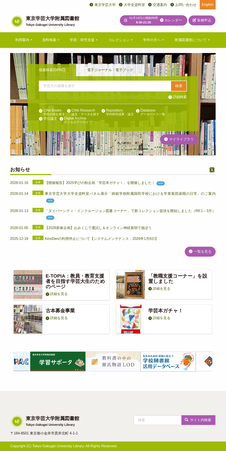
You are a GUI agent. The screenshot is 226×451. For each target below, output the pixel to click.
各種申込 (202, 20)
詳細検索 (180, 97)
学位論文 (50, 118)
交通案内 (160, 5)
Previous (18, 362)
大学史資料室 (134, 5)
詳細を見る (59, 294)
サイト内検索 (198, 420)
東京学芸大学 (105, 5)
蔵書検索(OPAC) (52, 70)
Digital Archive (78, 120)
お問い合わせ (185, 5)
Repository (120, 112)
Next (207, 362)
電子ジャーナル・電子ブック (110, 70)
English (207, 4)
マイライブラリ (181, 139)
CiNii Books (54, 112)
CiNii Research (85, 112)
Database (152, 112)
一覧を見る (202, 251)
